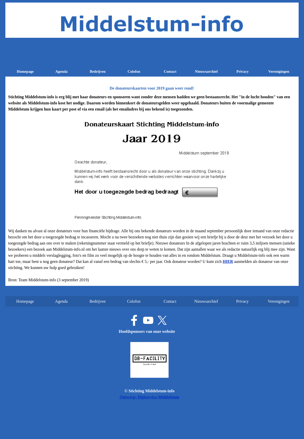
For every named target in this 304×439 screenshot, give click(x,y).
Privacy (242, 71)
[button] (228, 261)
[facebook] (134, 320)
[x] (162, 320)
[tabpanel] (152, 188)
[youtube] (148, 320)
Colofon (134, 71)
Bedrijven (98, 71)
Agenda (61, 71)
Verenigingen (278, 71)
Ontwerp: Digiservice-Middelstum (149, 397)
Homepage (25, 71)
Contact (170, 71)
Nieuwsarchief (206, 71)
